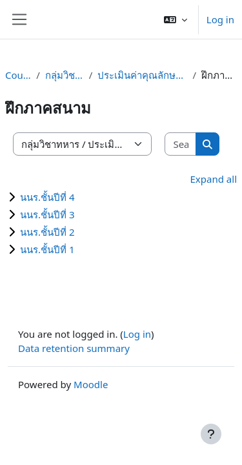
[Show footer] (211, 434)
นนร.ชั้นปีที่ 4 (47, 197)
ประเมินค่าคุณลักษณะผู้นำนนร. (142, 74)
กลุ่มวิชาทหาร (64, 74)
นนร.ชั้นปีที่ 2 (47, 231)
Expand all (213, 178)
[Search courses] (181, 144)
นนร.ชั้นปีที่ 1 (47, 249)
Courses (18, 74)
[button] (176, 19)
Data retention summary (74, 348)
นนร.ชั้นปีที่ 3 (47, 214)
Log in (220, 19)
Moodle (91, 384)
